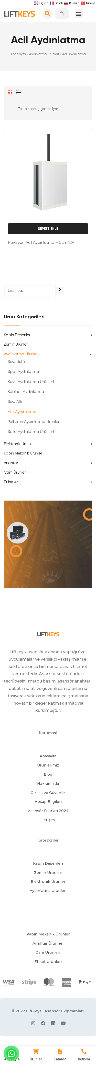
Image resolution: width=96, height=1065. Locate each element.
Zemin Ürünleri (16, 344)
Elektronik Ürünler (19, 444)
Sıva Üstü (16, 362)
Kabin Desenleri (17, 335)
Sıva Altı (15, 402)
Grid (10, 92)
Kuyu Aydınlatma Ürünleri (31, 382)
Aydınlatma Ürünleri (44, 54)
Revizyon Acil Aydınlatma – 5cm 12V (41, 243)
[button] (79, 13)
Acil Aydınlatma (22, 412)
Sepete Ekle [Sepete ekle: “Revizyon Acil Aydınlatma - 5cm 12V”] (48, 229)
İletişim (84, 1059)
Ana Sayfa (18, 54)
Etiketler (11, 482)
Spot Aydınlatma (23, 372)
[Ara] (60, 290)
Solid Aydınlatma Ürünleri (31, 432)
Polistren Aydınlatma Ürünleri (34, 422)
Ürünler (36, 1059)
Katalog (60, 1059)
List (18, 92)
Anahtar (11, 463)
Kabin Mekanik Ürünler (23, 453)
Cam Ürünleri (15, 472)
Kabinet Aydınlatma (26, 392)
